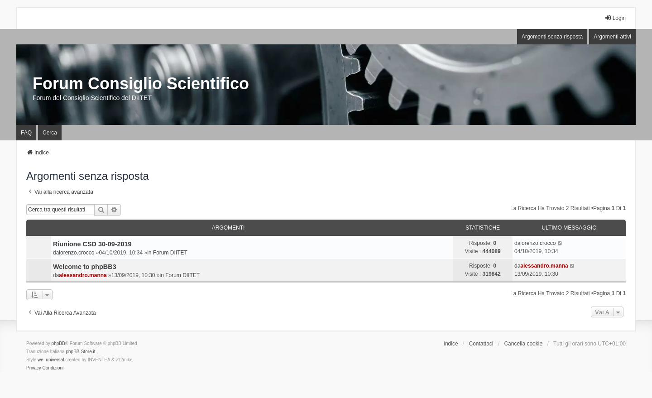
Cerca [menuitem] (50, 132)
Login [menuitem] (615, 17)
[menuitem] (33, 368)
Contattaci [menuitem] (481, 343)
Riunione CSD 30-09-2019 (92, 244)
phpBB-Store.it (80, 351)
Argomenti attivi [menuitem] (612, 37)
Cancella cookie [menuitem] (523, 343)
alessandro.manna (82, 275)
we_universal (51, 359)
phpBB (58, 343)
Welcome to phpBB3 (84, 266)
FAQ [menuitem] (26, 132)
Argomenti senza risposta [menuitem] (552, 37)
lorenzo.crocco (76, 252)
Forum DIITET (170, 252)
